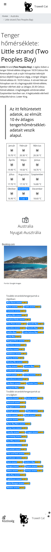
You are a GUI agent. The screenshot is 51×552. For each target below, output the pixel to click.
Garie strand (14, 462)
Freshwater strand (17, 458)
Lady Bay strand (16, 475)
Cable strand (33, 307)
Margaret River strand (18, 341)
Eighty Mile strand (17, 315)
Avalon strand (34, 398)
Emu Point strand (16, 324)
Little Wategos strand (18, 483)
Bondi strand (33, 415)
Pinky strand (15, 366)
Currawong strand (17, 436)
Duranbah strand (16, 449)
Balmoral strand (16, 402)
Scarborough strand (17, 370)
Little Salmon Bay (33, 332)
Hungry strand (15, 466)
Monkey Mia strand (17, 362)
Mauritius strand (16, 345)
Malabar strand (16, 487)
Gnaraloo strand (16, 328)
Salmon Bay (32, 366)
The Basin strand (16, 383)
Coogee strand (34, 432)
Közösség (8, 519)
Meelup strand (15, 349)
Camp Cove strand (17, 428)
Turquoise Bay (15, 387)
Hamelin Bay (35, 328)
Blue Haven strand (17, 302)
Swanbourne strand (17, 379)
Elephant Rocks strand (18, 319)
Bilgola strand (35, 411)
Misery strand (15, 358)
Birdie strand (15, 415)
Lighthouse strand (17, 479)
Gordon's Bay (32, 462)
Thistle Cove (35, 383)
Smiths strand (32, 375)
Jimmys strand (33, 470)
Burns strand (15, 307)
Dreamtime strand (17, 445)
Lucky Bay (14, 336)
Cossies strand (15, 398)
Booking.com (8, 244)
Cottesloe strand (16, 311)
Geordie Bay (36, 324)
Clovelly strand (16, 432)
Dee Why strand (16, 441)
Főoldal (5, 16)
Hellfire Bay (14, 332)
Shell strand (14, 375)
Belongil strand (16, 411)
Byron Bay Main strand (18, 424)
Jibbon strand (15, 470)
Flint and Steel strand (18, 453)
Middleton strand (16, 353)
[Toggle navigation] (5, 4)
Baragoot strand (16, 407)
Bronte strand (15, 419)
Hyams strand (34, 466)
